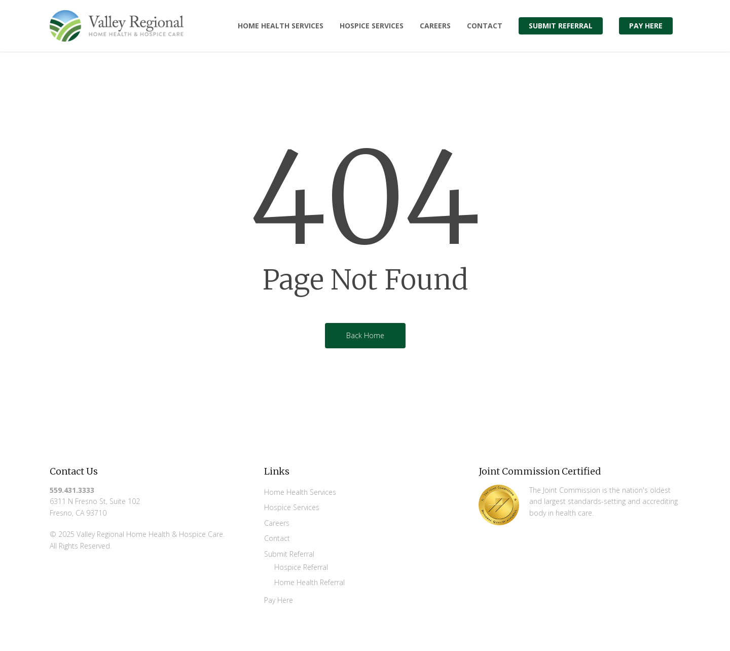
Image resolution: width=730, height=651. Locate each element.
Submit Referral (289, 554)
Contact (277, 538)
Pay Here (278, 600)
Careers (276, 523)
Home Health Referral (309, 582)
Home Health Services (300, 492)
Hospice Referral (301, 567)
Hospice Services (291, 507)
